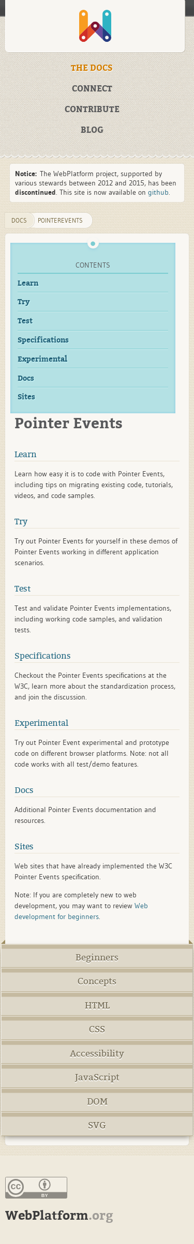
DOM (97, 1101)
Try (24, 302)
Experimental (42, 359)
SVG (97, 1125)
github (158, 192)
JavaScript (97, 1077)
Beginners (97, 957)
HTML (97, 1005)
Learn (28, 283)
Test (25, 321)
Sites (26, 397)
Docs (26, 378)
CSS (97, 1029)
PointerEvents (60, 220)
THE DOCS (92, 68)
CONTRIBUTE (92, 109)
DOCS (19, 220)
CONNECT (92, 89)
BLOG (92, 130)
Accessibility (97, 1053)
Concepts (97, 981)
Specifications (43, 340)
